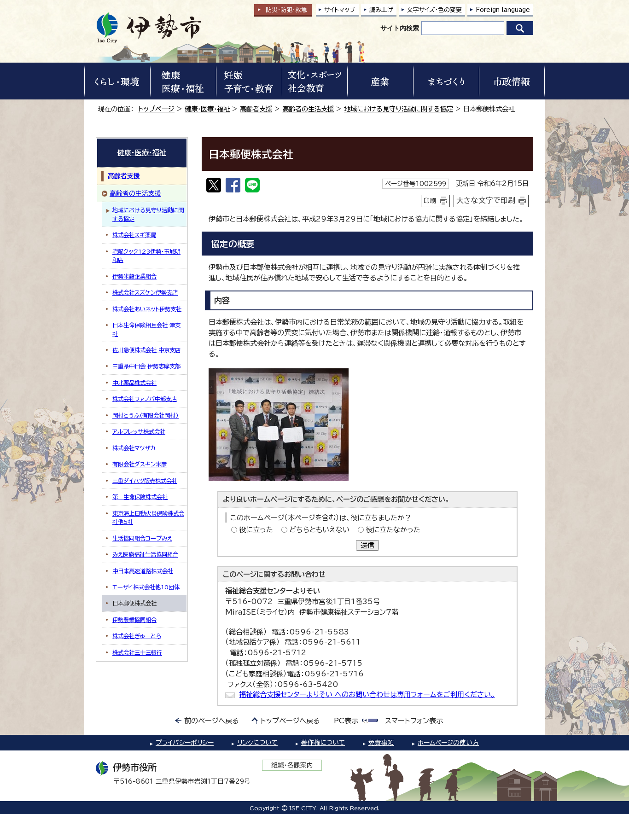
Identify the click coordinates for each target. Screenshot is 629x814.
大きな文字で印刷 (485, 200)
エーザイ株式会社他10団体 (146, 587)
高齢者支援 (256, 108)
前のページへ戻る (211, 720)
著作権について (323, 742)
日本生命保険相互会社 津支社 (146, 329)
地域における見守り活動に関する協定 (398, 108)
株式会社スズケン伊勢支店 (145, 292)
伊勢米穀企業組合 (134, 276)
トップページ (156, 108)
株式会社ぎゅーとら (136, 636)
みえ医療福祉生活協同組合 (145, 554)
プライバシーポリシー (185, 742)
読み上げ (381, 10)
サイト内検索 (399, 28)
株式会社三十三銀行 (137, 652)
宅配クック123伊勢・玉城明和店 (146, 255)
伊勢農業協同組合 (134, 619)
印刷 (430, 201)
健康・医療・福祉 (207, 108)
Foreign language (503, 10)
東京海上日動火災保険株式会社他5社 (148, 517)
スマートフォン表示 (414, 720)
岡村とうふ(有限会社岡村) (145, 415)
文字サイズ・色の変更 (434, 10)
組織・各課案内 (292, 765)
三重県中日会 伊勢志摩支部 (146, 366)
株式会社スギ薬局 (134, 235)
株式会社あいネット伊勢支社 (146, 309)
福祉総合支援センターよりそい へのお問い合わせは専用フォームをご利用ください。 (367, 694)
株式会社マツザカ (134, 448)
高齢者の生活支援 (308, 108)
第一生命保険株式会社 (140, 497)
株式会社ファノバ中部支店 (144, 398)
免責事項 (381, 742)
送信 (367, 545)
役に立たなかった (393, 529)
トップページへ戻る (290, 720)
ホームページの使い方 (448, 742)
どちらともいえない (319, 529)
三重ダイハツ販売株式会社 (144, 480)
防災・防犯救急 (286, 10)
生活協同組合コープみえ (142, 538)
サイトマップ (339, 10)
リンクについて (257, 742)
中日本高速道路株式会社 (142, 571)
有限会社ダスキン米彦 (139, 464)
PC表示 (346, 720)
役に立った (256, 529)
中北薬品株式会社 (134, 382)
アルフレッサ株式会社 (138, 431)
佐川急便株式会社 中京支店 (146, 350)
